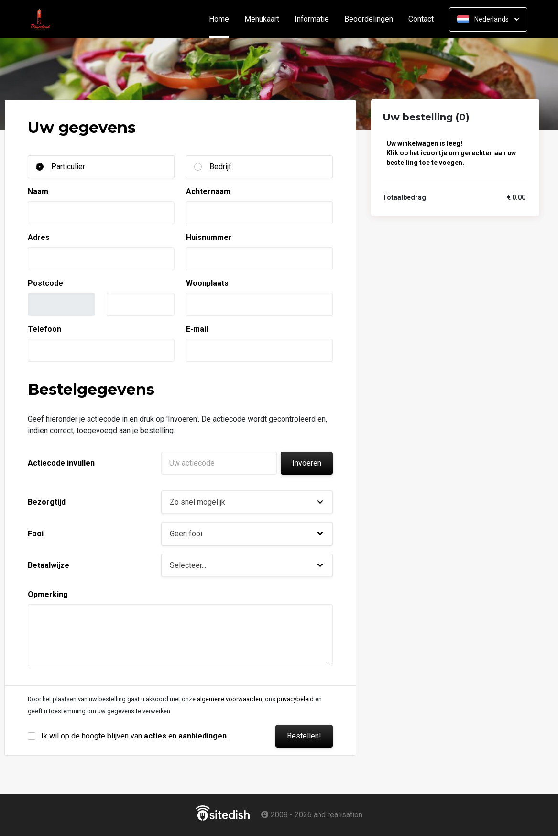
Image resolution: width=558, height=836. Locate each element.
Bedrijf (220, 166)
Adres (39, 237)
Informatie (312, 19)
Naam (38, 191)
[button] (247, 502)
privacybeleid (295, 699)
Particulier (68, 166)
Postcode (45, 283)
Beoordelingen (368, 19)
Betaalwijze (48, 565)
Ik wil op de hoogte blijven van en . (134, 735)
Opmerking (48, 594)
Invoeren (306, 462)
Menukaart (261, 19)
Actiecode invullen (61, 462)
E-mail (197, 329)
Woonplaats (207, 283)
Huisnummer (209, 237)
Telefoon (44, 329)
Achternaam (208, 191)
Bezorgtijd (47, 502)
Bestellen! (304, 735)
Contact (421, 19)
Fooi (36, 533)
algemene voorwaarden (229, 699)
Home (223, 19)
